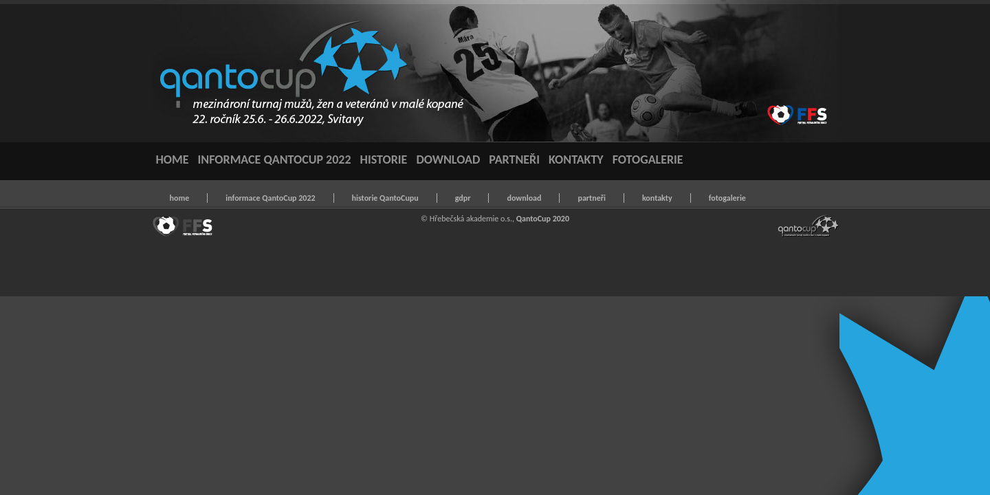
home (180, 198)
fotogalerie (727, 198)
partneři (591, 198)
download (524, 198)
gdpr (463, 198)
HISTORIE (384, 159)
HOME (172, 159)
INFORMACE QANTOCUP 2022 (274, 159)
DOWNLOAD (448, 159)
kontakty (657, 198)
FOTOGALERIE (648, 159)
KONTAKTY (576, 159)
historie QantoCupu (385, 198)
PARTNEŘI (514, 159)
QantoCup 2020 (542, 218)
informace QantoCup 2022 (270, 198)
